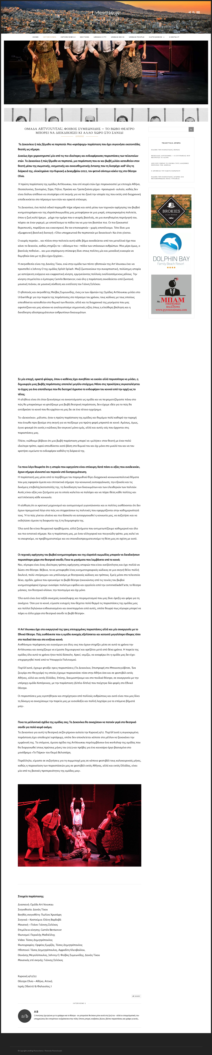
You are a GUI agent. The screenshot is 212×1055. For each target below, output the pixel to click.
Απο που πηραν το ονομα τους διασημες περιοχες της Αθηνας (170, 164)
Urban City (100, 37)
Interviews (49, 37)
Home (36, 37)
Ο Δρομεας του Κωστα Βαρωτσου (165, 171)
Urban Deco (118, 37)
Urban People (137, 37)
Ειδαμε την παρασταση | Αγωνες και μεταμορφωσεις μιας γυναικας (167, 178)
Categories (155, 37)
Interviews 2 (68, 37)
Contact (174, 37)
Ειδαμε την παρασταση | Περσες (165, 150)
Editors (84, 37)
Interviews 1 (79, 1003)
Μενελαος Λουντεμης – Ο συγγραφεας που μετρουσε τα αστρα (170, 157)
